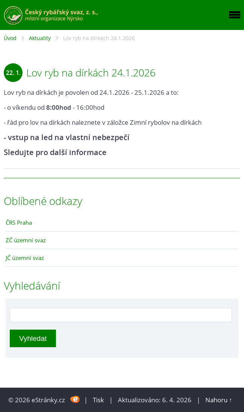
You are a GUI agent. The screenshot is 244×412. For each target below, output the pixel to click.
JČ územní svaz (25, 257)
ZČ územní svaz (26, 240)
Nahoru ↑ (218, 400)
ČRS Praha (19, 222)
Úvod (10, 38)
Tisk (98, 400)
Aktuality (40, 38)
